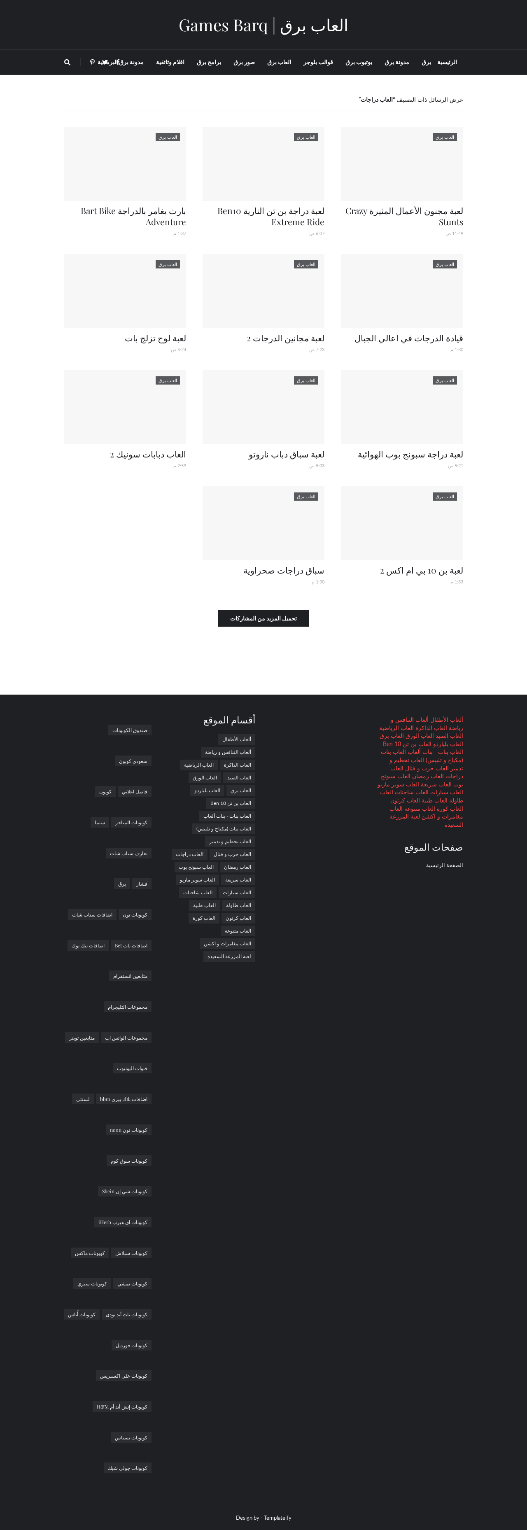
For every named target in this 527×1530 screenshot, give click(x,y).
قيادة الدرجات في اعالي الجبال (408, 337)
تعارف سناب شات (128, 853)
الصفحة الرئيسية (444, 865)
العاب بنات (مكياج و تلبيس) (223, 829)
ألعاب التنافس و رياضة (228, 752)
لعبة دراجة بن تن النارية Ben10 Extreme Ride (270, 216)
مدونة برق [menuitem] (397, 61)
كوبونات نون (135, 914)
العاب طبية (434, 800)
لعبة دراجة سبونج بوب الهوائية (410, 453)
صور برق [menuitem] (244, 61)
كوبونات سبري (92, 1283)
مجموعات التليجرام (127, 1006)
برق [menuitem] (426, 61)
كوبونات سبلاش (131, 1253)
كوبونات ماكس (90, 1253)
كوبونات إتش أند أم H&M (122, 1406)
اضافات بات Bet (131, 945)
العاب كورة (449, 808)
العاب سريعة (435, 784)
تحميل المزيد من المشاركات (263, 618)
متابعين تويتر (82, 1037)
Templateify (277, 1517)
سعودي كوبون (133, 761)
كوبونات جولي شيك (127, 1468)
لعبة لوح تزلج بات (155, 337)
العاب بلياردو (447, 743)
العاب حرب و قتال (426, 768)
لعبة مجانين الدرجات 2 (285, 337)
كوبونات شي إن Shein (124, 1191)
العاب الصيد (448, 735)
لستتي (83, 1099)
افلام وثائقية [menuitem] (170, 61)
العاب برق (392, 735)
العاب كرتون (405, 800)
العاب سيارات (446, 791)
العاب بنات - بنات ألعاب (434, 751)
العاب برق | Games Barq (263, 24)
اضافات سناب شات (92, 914)
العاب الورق (419, 735)
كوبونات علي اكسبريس (123, 1375)
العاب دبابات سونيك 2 (148, 453)
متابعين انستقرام (130, 976)
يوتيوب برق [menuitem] (358, 61)
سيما (100, 822)
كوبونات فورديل (131, 1345)
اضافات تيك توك (88, 945)
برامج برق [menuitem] (209, 61)
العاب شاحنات (411, 791)
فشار (141, 883)
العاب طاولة (238, 905)
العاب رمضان (427, 775)
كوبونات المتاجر (131, 822)
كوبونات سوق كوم (129, 1160)
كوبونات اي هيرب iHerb (122, 1222)
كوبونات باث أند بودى (126, 1314)
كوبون (105, 791)
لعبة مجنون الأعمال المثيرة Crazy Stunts (404, 216)
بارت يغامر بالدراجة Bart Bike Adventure (133, 216)
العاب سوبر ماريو (398, 784)
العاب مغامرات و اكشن (227, 943)
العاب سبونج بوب (196, 867)
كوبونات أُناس (82, 1314)
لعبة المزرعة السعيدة (229, 956)
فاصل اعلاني (134, 791)
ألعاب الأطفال (446, 719)
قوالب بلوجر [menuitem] (318, 61)
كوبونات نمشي (132, 1283)
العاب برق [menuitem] (279, 61)
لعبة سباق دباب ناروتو (286, 453)
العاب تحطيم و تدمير (230, 841)
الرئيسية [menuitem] (447, 61)
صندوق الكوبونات (129, 730)
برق (122, 883)
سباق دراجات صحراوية (283, 570)
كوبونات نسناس (131, 1437)
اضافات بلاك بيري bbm (123, 1099)
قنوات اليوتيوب (132, 1068)
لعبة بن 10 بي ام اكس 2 (421, 570)
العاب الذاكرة (430, 727)
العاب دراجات (189, 854)
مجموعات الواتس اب (126, 1037)
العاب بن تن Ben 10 (407, 743)
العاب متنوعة (419, 808)
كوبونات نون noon (128, 1130)
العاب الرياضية (396, 727)
